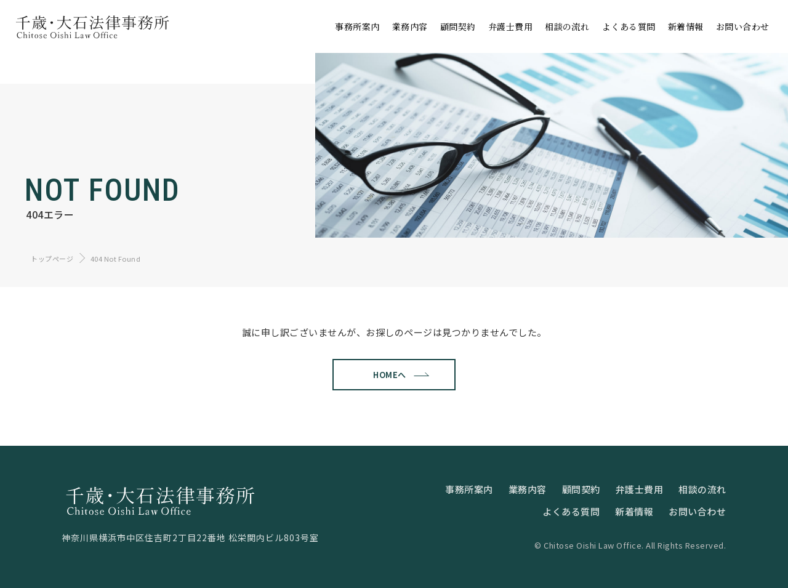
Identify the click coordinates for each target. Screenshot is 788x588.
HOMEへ (386, 375)
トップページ (52, 259)
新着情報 (634, 511)
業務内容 (528, 489)
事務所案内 (469, 489)
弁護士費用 (640, 489)
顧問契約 (581, 489)
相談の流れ (702, 489)
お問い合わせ (697, 511)
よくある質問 (571, 511)
